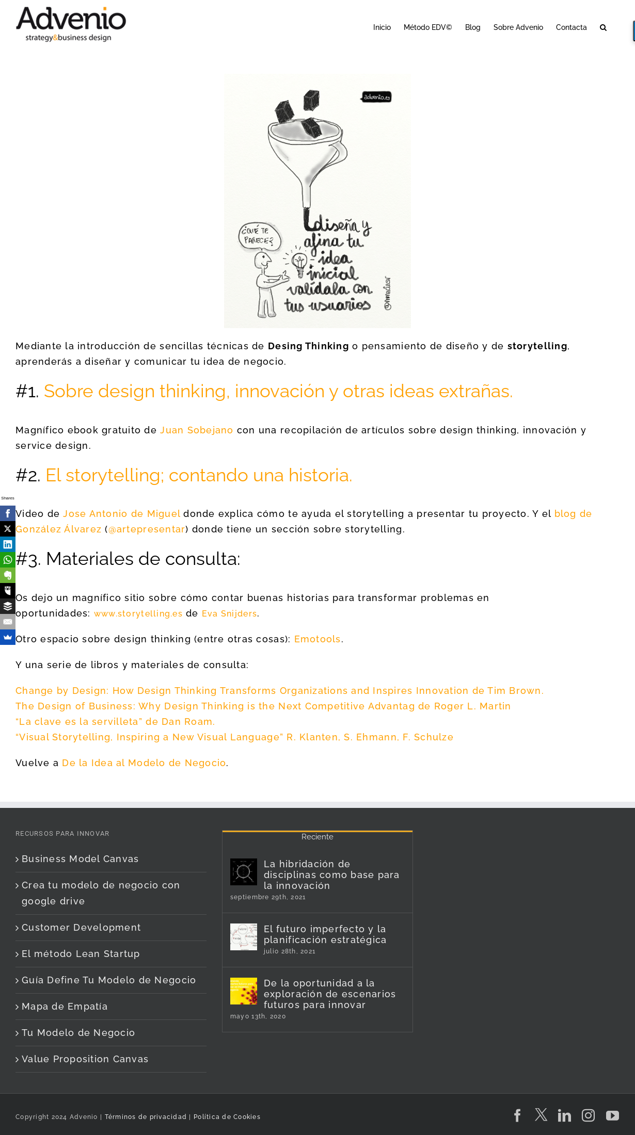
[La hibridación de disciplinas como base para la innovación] (243, 871)
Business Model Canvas (80, 858)
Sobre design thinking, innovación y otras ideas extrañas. (278, 390)
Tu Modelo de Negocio (78, 1032)
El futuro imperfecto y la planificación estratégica (325, 934)
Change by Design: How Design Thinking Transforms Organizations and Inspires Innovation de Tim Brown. (279, 690)
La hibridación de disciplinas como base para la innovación (332, 874)
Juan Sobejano (196, 430)
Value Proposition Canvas (85, 1058)
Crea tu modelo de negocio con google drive (101, 893)
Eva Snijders (229, 614)
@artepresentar (147, 529)
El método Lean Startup (81, 953)
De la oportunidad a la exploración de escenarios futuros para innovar (330, 994)
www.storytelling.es (138, 614)
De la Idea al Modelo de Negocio (144, 762)
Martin (496, 706)
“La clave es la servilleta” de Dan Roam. (115, 721)
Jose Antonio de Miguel (121, 513)
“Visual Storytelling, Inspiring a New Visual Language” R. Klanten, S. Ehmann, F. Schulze (234, 737)
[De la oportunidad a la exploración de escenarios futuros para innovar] (243, 991)
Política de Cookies (227, 1117)
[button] (603, 26)
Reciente (317, 836)
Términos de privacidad (144, 1117)
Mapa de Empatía (65, 1006)
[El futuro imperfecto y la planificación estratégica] (243, 936)
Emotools (317, 639)
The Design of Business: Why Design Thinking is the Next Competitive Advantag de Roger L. (247, 706)
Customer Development (81, 927)
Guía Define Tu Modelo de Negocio (109, 980)
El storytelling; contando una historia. (199, 474)
